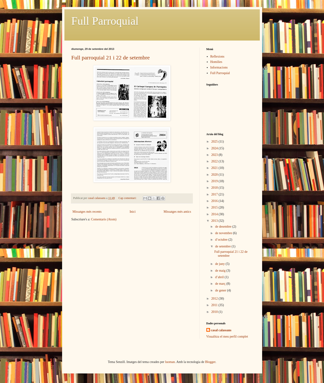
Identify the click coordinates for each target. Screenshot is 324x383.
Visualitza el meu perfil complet (227, 336)
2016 (215, 201)
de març (220, 283)
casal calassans (221, 330)
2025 (215, 141)
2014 (215, 214)
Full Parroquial (105, 21)
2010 (215, 312)
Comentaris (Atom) (103, 219)
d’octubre (221, 239)
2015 (215, 207)
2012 (215, 298)
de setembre (223, 246)
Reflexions (217, 56)
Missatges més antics (177, 211)
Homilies (216, 62)
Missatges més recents (87, 211)
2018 (215, 187)
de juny (220, 264)
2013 (215, 220)
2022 (215, 161)
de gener (221, 290)
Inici (133, 211)
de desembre (223, 226)
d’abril (220, 277)
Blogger (210, 362)
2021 (215, 168)
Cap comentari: (127, 198)
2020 (215, 174)
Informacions (219, 67)
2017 (215, 194)
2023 (215, 155)
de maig (220, 270)
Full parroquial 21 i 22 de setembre (110, 58)
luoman (170, 362)
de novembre (224, 233)
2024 (215, 148)
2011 (214, 305)
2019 (215, 181)
